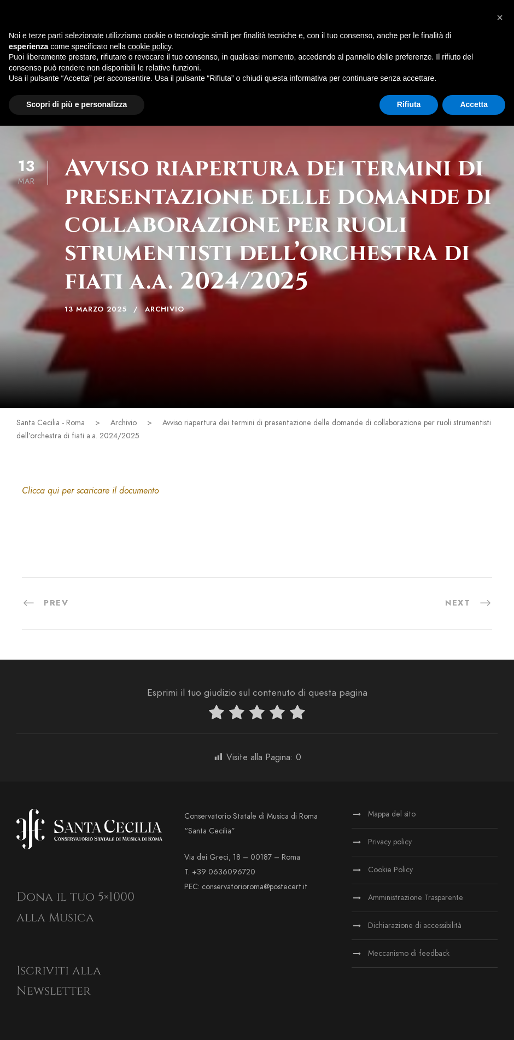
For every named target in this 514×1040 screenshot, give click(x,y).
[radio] (216, 714)
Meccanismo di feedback (408, 953)
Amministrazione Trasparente (415, 897)
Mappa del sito (392, 814)
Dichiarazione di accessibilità (415, 925)
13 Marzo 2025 (96, 309)
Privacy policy (390, 842)
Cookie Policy (390, 870)
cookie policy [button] (149, 46)
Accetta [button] (474, 104)
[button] (500, 17)
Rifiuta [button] (409, 104)
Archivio (164, 309)
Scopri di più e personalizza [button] (76, 104)
